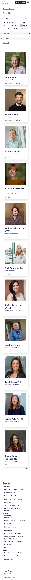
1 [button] (26, 468)
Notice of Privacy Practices (14, 556)
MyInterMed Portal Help (12, 533)
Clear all (6, 43)
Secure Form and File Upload (14, 521)
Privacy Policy (9, 559)
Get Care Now (20, 2)
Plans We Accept (10, 548)
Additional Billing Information (14, 541)
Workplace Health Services (13, 536)
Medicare (7, 544)
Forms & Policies (10, 527)
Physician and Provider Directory (12, 510)
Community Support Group (13, 489)
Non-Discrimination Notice (13, 553)
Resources (8, 530)
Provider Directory (9, 9)
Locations (7, 502)
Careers (7, 486)
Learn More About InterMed (14, 499)
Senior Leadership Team (12, 505)
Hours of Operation (11, 496)
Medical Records (10, 524)
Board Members (10, 493)
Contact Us (8, 517)
